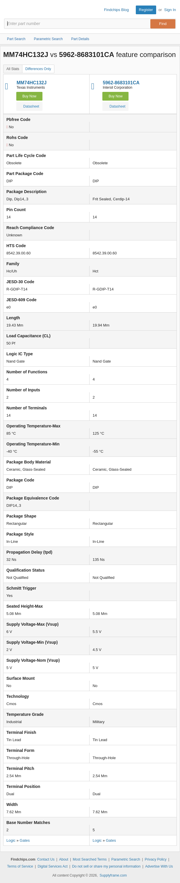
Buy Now (29, 96)
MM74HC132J (32, 82)
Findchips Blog (116, 10)
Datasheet (29, 106)
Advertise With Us (159, 866)
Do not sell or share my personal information (106, 866)
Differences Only (38, 69)
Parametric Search (125, 859)
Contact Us (45, 859)
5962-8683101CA (121, 82)
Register (146, 10)
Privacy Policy (156, 859)
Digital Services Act (53, 866)
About (63, 859)
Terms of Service (20, 866)
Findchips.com (9, 10)
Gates (25, 840)
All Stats (12, 69)
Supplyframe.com (113, 875)
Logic (10, 840)
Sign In (170, 10)
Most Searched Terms (90, 859)
